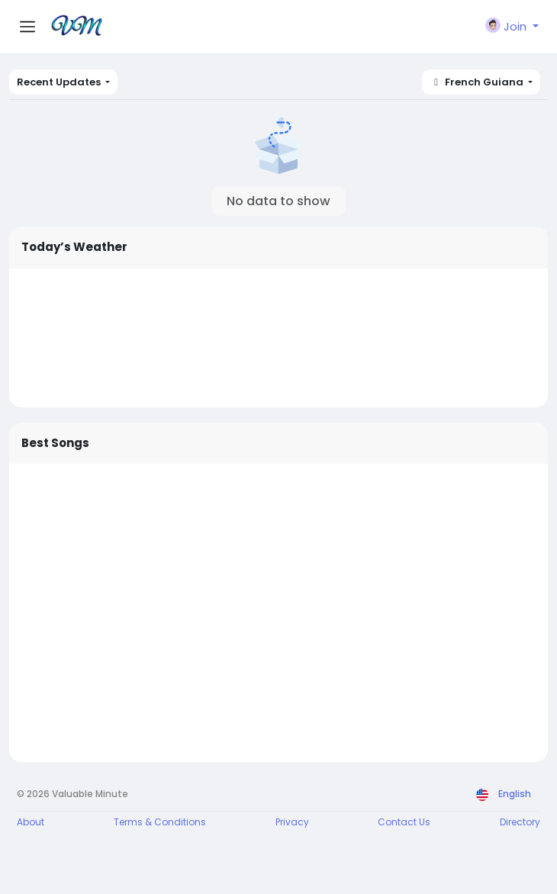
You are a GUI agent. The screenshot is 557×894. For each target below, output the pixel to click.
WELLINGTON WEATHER (278, 338)
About (30, 821)
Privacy (292, 821)
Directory (520, 821)
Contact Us (404, 821)
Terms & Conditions (160, 821)
